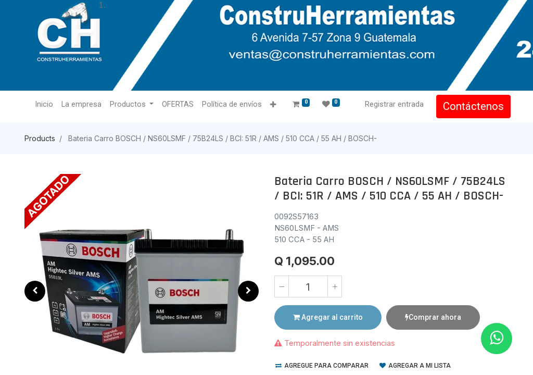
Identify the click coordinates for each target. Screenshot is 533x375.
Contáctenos (471, 106)
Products (39, 138)
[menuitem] (46, 105)
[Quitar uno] (281, 286)
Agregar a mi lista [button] (415, 365)
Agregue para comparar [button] (322, 365)
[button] (276, 105)
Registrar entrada (392, 104)
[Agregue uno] (334, 286)
